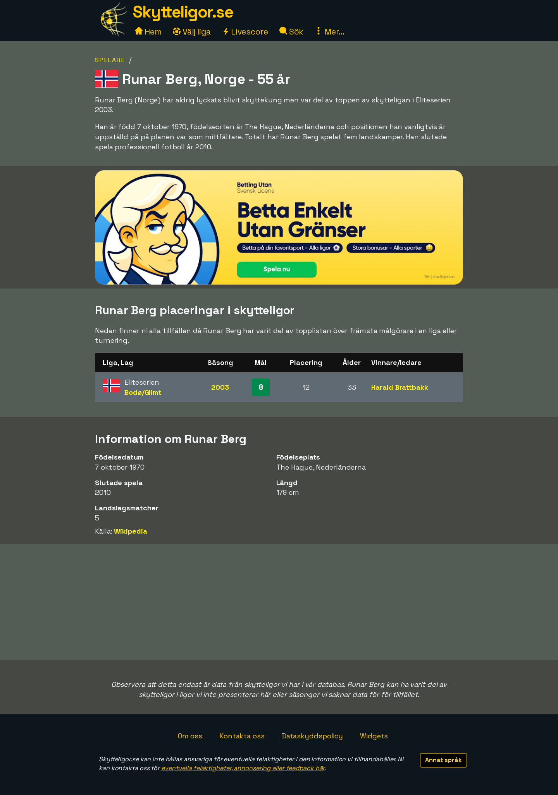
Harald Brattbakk (399, 387)
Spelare (110, 60)
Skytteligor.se (183, 12)
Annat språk (443, 760)
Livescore (245, 31)
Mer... (329, 31)
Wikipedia (130, 531)
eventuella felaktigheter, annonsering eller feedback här (242, 768)
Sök (291, 31)
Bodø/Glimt (143, 392)
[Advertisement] (279, 602)
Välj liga (192, 31)
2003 (220, 387)
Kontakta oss (242, 735)
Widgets (374, 735)
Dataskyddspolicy (312, 735)
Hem (148, 31)
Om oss (190, 735)
